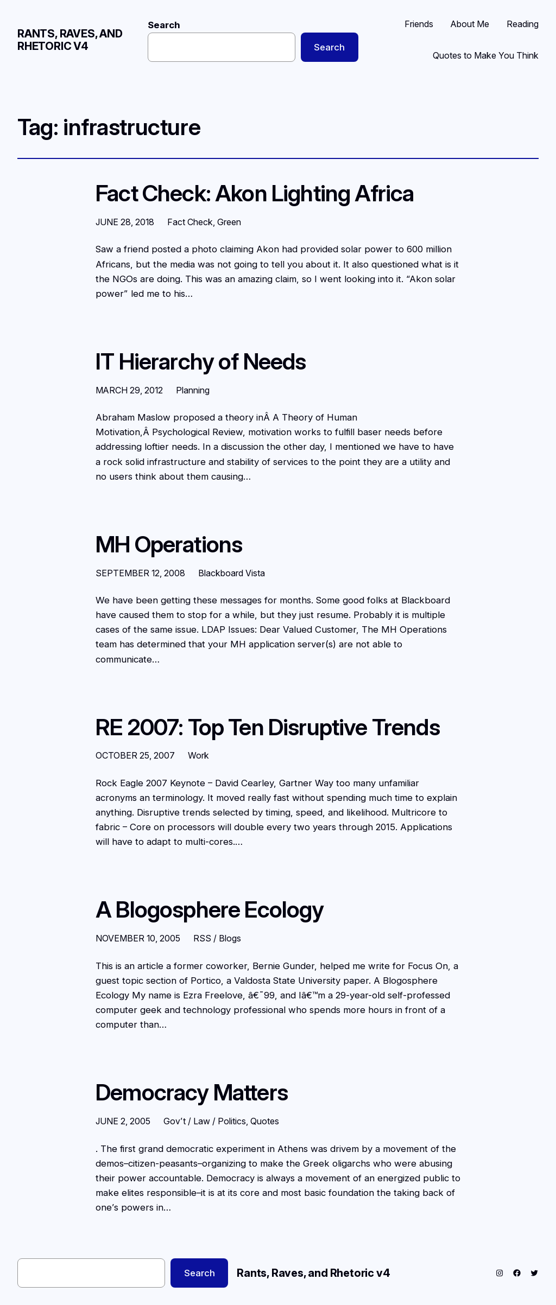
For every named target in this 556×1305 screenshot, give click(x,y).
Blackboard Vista (231, 573)
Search (164, 25)
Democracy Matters (192, 1093)
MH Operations (169, 545)
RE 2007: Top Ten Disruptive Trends (268, 728)
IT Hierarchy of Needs (201, 362)
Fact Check (190, 222)
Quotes (264, 1121)
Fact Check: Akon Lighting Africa (255, 194)
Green (229, 222)
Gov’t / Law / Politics (204, 1121)
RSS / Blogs (217, 938)
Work (198, 755)
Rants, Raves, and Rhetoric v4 (70, 40)
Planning (193, 390)
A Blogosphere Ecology (210, 910)
